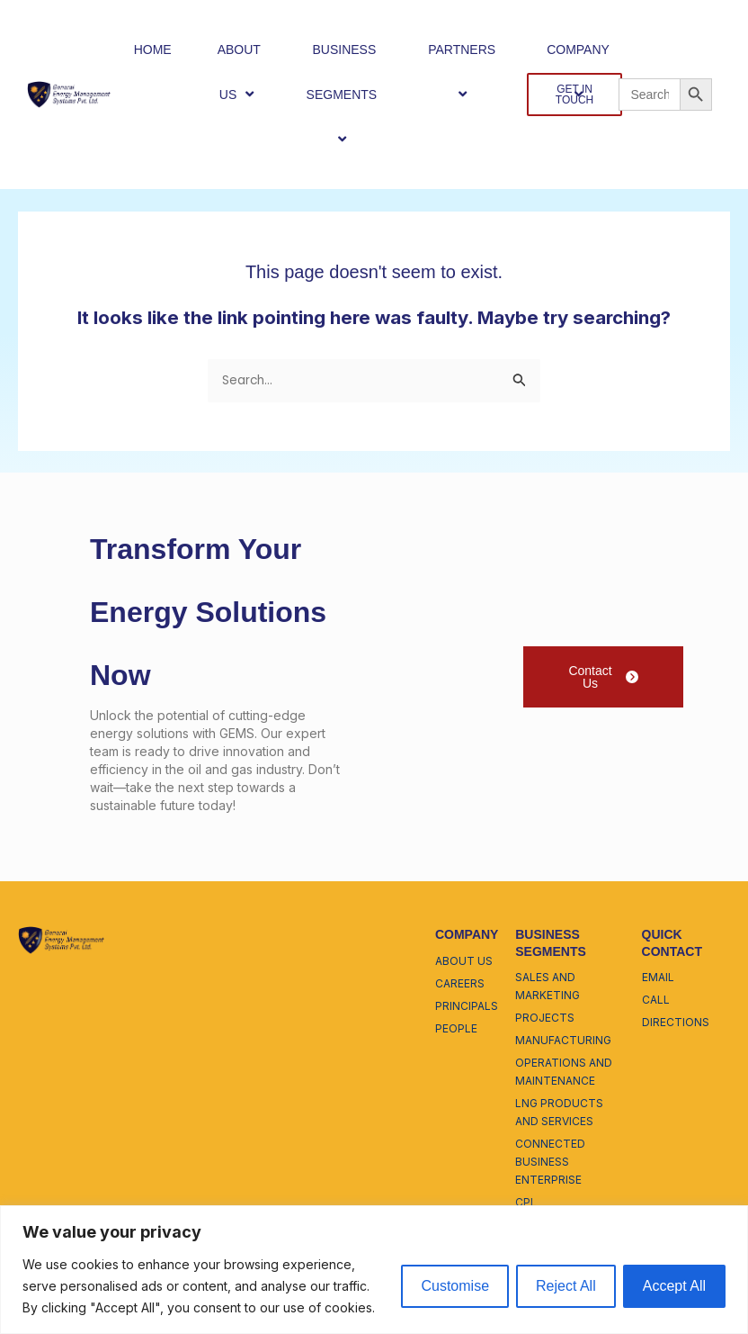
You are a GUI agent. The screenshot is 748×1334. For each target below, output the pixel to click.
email (658, 977)
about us (464, 961)
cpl (526, 1202)
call (656, 999)
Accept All (674, 1285)
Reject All (566, 1285)
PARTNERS (464, 72)
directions (675, 1022)
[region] (374, 1269)
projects (544, 1017)
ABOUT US (239, 72)
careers (460, 983)
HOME (153, 49)
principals (466, 1006)
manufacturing (563, 1040)
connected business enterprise (550, 1161)
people (456, 1028)
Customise (455, 1285)
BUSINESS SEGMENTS (345, 95)
